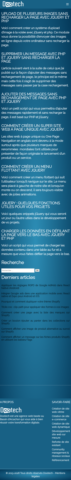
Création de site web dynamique (61, 425)
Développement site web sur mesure (61, 434)
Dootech (48, 473)
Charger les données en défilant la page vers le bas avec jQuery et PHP (35, 235)
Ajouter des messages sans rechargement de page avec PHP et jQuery (33, 98)
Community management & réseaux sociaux (61, 452)
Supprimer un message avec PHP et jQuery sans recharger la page (33, 58)
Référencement (60, 460)
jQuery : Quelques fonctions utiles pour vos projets (30, 205)
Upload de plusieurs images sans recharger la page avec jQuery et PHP (35, 17)
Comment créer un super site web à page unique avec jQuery (32, 128)
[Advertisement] (35, 361)
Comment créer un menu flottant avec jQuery (26, 169)
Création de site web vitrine (60, 410)
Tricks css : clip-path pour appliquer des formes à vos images (35, 307)
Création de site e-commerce (60, 418)
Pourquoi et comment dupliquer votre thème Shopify (30, 301)
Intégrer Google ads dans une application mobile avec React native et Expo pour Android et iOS (35, 295)
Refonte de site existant (60, 444)
